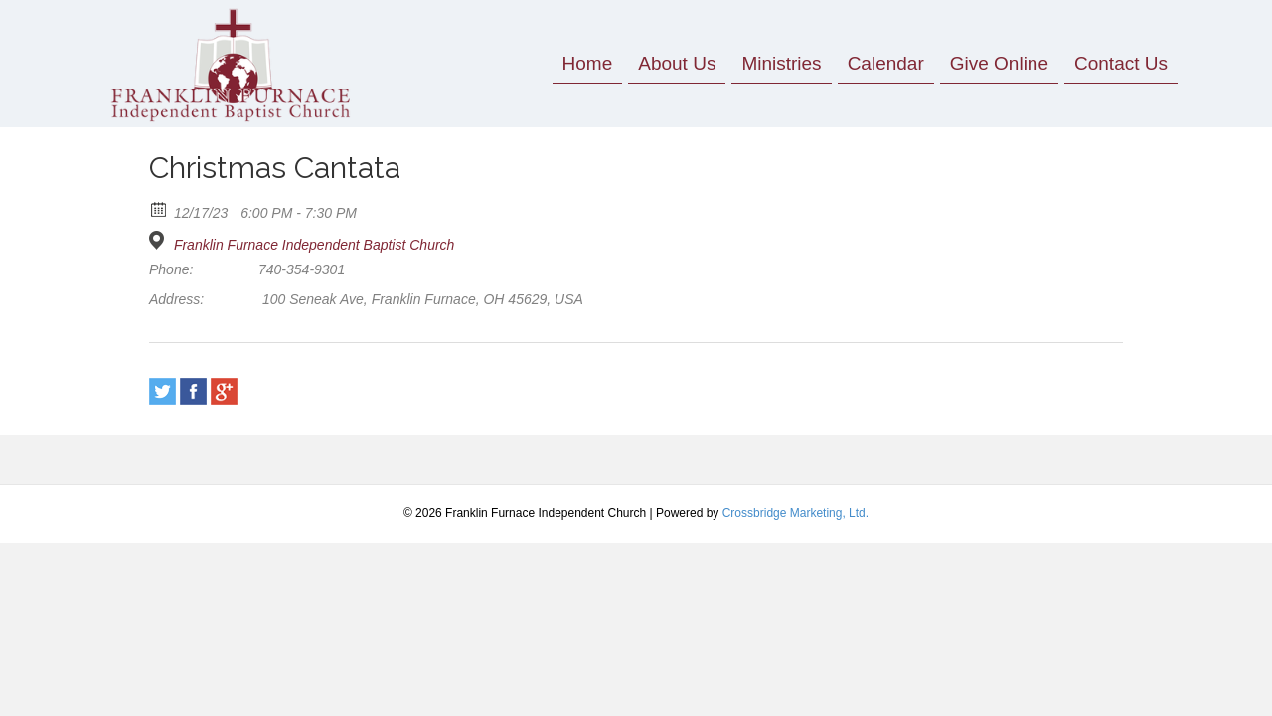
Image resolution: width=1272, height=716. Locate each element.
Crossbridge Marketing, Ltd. (795, 513)
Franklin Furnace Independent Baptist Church (314, 245)
